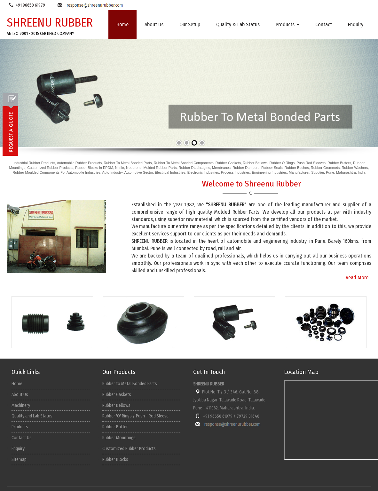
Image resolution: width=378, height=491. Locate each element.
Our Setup (189, 24)
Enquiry (355, 24)
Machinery (21, 405)
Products (20, 427)
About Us (154, 24)
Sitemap (19, 459)
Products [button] (287, 24)
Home (122, 24)
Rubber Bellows (116, 405)
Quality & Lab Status (238, 24)
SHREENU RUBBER (50, 22)
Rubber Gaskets (116, 394)
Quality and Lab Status (32, 416)
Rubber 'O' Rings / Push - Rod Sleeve (135, 416)
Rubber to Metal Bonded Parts (129, 383)
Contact (323, 24)
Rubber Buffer (115, 427)
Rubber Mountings (119, 437)
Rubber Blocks (115, 459)
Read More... (358, 277)
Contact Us (22, 437)
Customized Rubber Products (129, 448)
